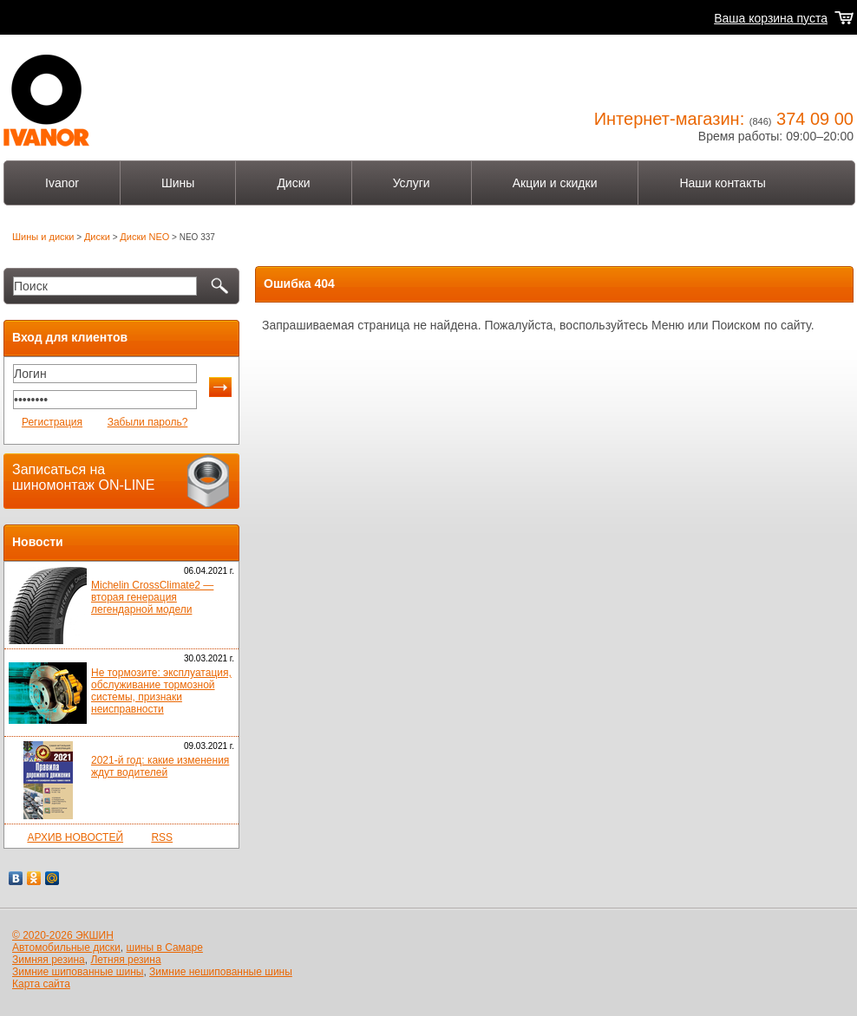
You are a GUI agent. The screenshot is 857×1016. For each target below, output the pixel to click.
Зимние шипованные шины (77, 972)
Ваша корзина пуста (771, 18)
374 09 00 (815, 118)
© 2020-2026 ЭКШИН (63, 935)
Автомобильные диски (66, 947)
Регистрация (52, 422)
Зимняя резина (48, 960)
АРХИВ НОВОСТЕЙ (75, 837)
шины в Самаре (165, 947)
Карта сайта (41, 984)
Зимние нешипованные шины (220, 972)
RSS (162, 837)
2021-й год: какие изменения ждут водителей (160, 766)
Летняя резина (125, 960)
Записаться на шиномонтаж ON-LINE (83, 477)
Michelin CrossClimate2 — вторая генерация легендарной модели (152, 597)
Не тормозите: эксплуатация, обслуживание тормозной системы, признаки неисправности (161, 691)
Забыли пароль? (148, 422)
